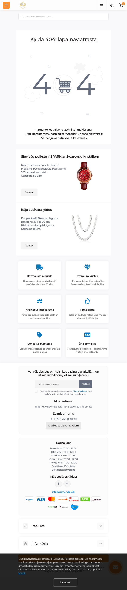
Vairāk (29, 192)
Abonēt (86, 384)
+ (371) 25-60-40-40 (65, 419)
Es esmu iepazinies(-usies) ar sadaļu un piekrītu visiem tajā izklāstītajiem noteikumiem (65, 392)
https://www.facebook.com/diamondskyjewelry (58, 483)
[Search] (22, 16)
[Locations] (101, 5)
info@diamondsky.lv (63, 492)
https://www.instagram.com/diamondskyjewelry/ (67, 483)
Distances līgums (81, 391)
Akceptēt (65, 582)
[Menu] (6, 5)
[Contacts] (111, 5)
